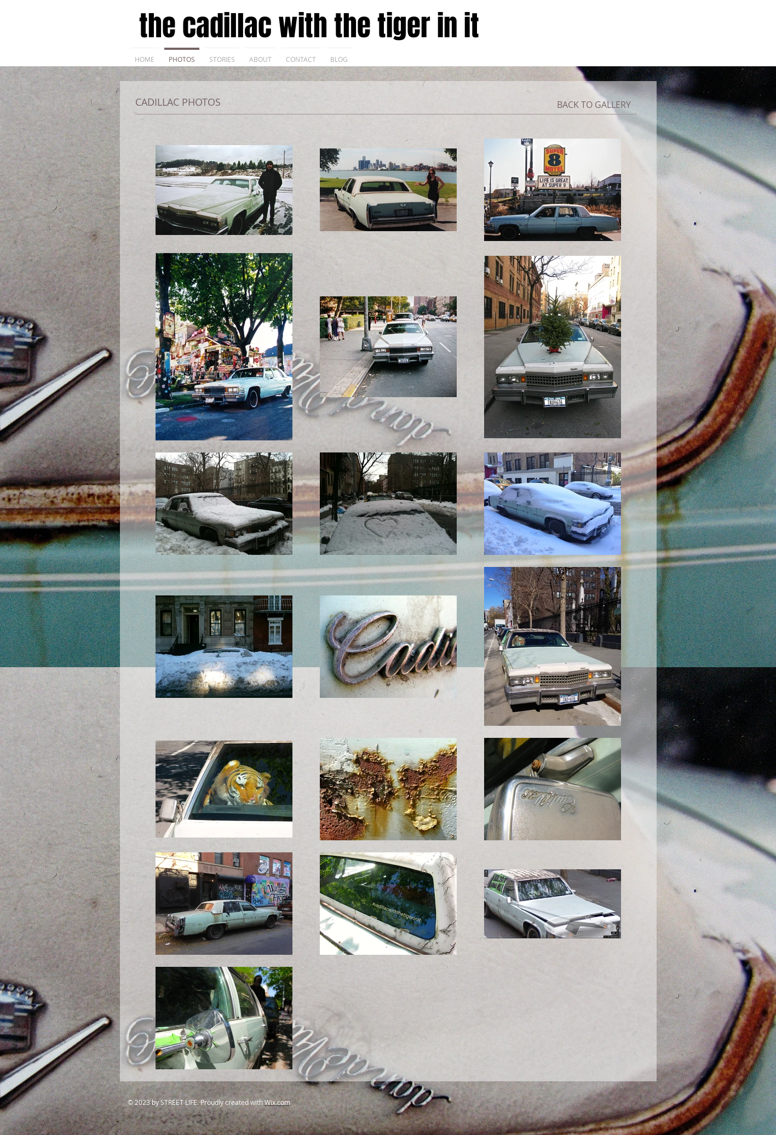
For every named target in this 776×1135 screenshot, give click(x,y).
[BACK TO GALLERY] (593, 104)
